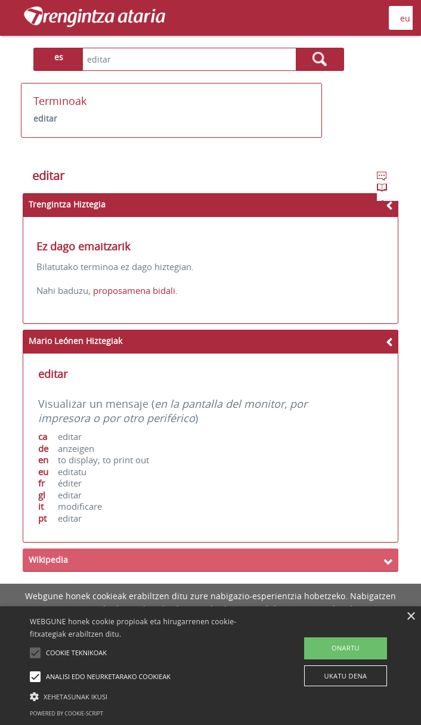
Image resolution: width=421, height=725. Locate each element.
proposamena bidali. (135, 290)
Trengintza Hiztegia (67, 204)
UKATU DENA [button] (345, 675)
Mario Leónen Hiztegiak (75, 340)
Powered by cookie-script (66, 713)
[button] (147, 696)
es (58, 57)
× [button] (410, 616)
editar (45, 118)
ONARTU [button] (346, 647)
